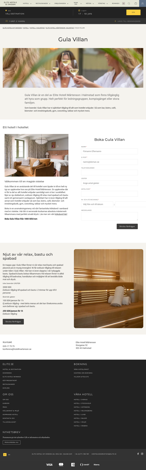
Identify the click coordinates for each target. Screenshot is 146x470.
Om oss (6, 399)
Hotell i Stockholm (82, 403)
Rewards (115, 3)
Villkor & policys (81, 377)
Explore (6, 388)
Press (5, 407)
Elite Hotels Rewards (12, 377)
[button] (128, 3)
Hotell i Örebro (81, 426)
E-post (83, 157)
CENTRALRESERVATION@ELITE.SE (104, 454)
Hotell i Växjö (80, 422)
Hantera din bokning (83, 373)
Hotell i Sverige (80, 399)
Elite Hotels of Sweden (12, 28)
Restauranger (42, 3)
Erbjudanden (60, 3)
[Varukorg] (135, 3)
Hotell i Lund (80, 414)
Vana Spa (76, 3)
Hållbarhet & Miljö (11, 411)
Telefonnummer (87, 168)
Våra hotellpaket (81, 369)
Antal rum (85, 189)
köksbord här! (61, 214)
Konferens (7, 373)
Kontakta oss (9, 418)
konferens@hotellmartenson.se (17, 349)
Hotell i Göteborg (82, 407)
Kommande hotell (10, 414)
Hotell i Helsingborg (83, 411)
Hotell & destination (12, 369)
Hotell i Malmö (80, 418)
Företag (101, 3)
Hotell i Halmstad (37, 28)
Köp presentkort (10, 380)
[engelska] (9, 455)
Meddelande (86, 210)
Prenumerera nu (11, 442)
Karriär (6, 403)
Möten (88, 3)
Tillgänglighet (9, 422)
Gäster (84, 178)
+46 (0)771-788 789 (82, 454)
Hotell (26, 3)
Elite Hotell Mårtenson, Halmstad (60, 28)
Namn (83, 147)
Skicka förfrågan (127, 226)
